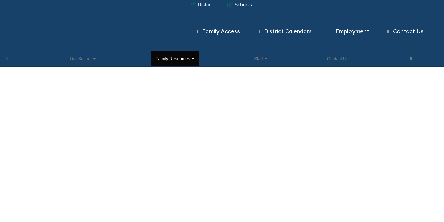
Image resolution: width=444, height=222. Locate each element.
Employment (319, 28)
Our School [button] (42, 56)
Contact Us (375, 28)
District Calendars (255, 28)
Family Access (188, 28)
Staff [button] (118, 56)
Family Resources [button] (83, 56)
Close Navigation (196, 59)
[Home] (17, 56)
